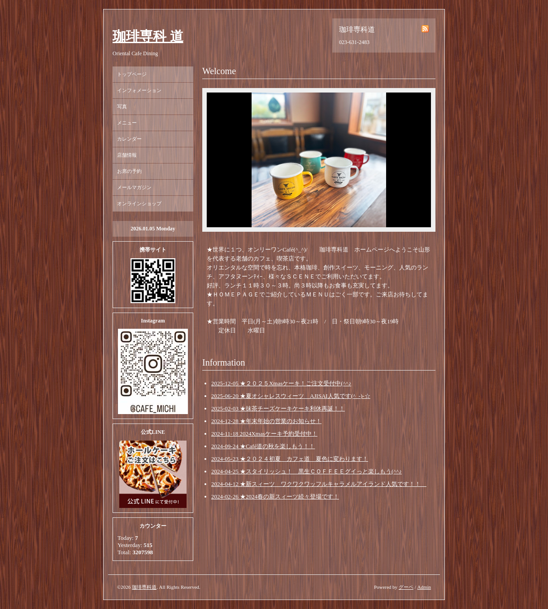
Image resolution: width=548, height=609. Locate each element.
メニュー (127, 122)
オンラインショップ (139, 203)
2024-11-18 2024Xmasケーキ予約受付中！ (264, 433)
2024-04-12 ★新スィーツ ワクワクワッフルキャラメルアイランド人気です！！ (318, 484)
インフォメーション (139, 90)
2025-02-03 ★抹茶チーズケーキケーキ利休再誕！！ (278, 408)
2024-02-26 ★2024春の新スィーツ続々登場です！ (275, 496)
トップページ (132, 74)
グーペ (406, 587)
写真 (122, 106)
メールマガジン (134, 187)
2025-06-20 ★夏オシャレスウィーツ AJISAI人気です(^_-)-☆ (290, 396)
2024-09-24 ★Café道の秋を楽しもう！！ (263, 446)
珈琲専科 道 (148, 36)
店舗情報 (127, 155)
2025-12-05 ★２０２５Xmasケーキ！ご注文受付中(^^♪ (281, 383)
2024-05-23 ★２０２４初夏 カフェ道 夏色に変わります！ (289, 458)
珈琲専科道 (144, 587)
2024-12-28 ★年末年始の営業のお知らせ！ (266, 421)
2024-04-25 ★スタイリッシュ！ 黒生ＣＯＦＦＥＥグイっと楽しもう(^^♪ (306, 471)
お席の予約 (129, 171)
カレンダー (129, 138)
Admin (424, 587)
